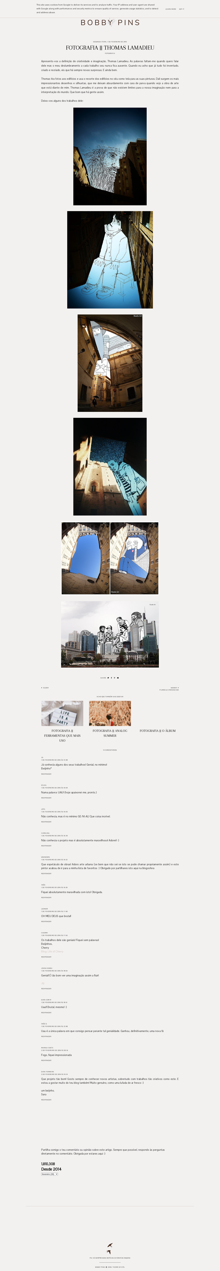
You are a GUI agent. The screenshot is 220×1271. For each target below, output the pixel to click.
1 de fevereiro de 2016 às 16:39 (54, 887)
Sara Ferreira (47, 1072)
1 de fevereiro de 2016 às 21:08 (54, 1026)
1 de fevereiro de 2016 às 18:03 (54, 971)
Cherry (44, 933)
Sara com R (46, 1000)
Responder (46, 774)
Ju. (42, 757)
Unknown (45, 857)
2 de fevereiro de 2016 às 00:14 (54, 1050)
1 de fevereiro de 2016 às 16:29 (54, 836)
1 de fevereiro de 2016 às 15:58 (54, 760)
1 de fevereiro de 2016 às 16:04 (54, 788)
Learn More (170, 9)
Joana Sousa (46, 968)
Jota (43, 809)
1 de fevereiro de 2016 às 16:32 (54, 860)
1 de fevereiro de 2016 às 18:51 (54, 1002)
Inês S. (44, 1024)
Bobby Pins (100, 1267)
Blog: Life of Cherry (52, 951)
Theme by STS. (119, 1267)
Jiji (42, 983)
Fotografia (110, 53)
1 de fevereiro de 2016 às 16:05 (54, 812)
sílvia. (44, 785)
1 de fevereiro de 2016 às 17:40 (54, 911)
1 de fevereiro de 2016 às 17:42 (54, 935)
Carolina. (45, 833)
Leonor (44, 909)
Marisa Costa (47, 1048)
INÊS (43, 885)
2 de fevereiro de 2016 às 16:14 (54, 1074)
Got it (181, 9)
